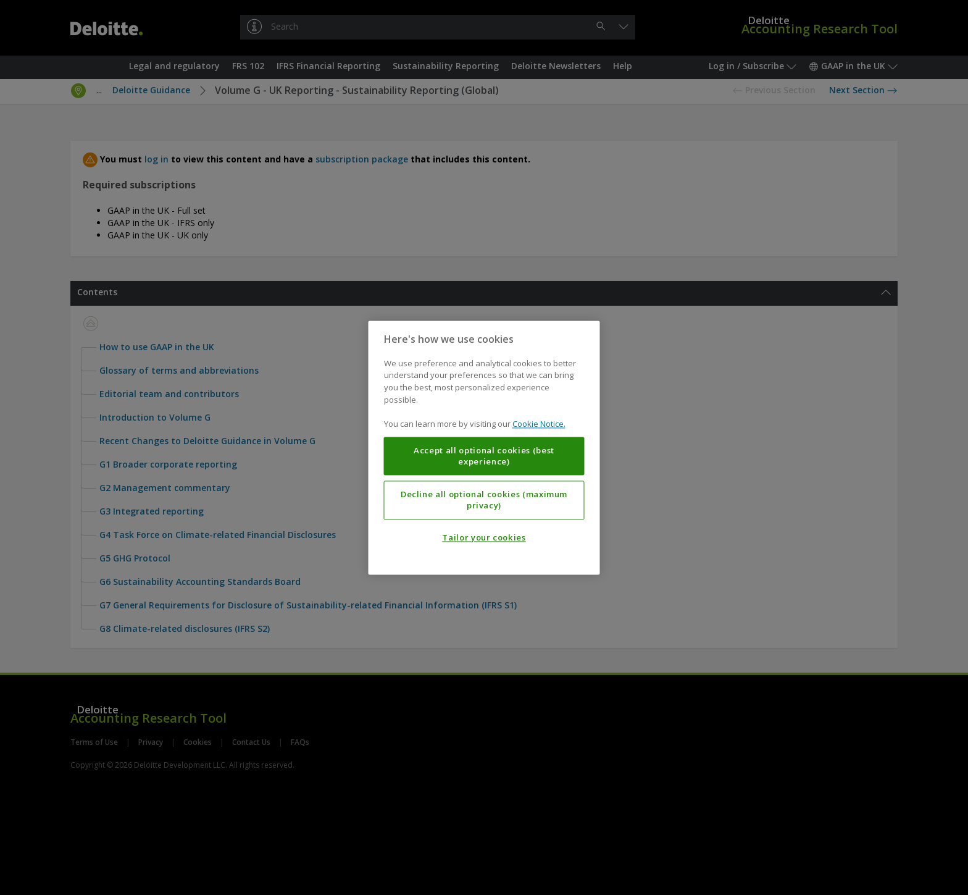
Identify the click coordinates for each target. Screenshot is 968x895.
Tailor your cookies (483, 537)
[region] (484, 447)
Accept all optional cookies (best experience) (484, 456)
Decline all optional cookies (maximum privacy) (484, 500)
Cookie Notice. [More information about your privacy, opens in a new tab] (538, 423)
